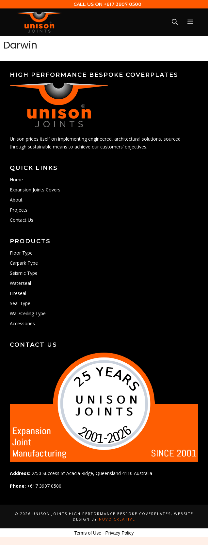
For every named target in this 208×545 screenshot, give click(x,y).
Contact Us (21, 220)
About (16, 200)
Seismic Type (24, 273)
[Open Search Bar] (175, 22)
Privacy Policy (119, 533)
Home (16, 179)
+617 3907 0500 (122, 4)
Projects (18, 210)
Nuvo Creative (117, 519)
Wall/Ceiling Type (28, 313)
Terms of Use (87, 533)
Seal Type (20, 303)
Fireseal (18, 293)
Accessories (22, 323)
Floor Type (21, 253)
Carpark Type (24, 263)
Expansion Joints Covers (35, 190)
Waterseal (20, 283)
